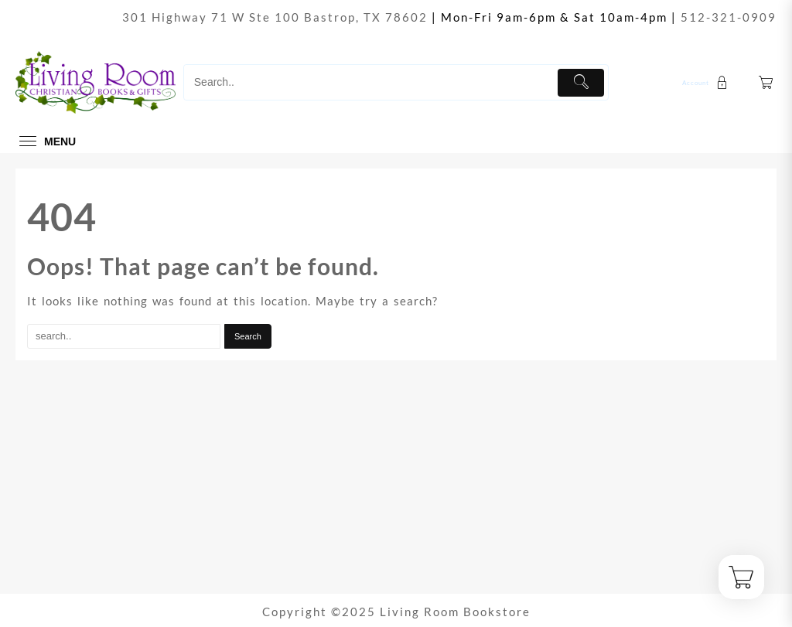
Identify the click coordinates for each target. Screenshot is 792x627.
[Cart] (766, 82)
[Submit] (581, 83)
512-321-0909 (729, 17)
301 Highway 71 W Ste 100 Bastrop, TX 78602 (275, 17)
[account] (707, 82)
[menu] (45, 141)
